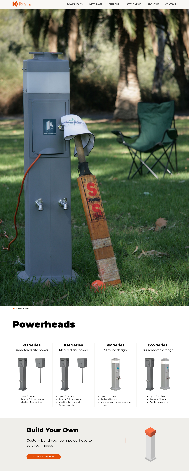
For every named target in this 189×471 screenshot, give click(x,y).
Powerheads (75, 4)
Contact (170, 4)
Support (114, 4)
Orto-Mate (95, 4)
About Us (153, 4)
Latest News (133, 4)
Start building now (43, 457)
